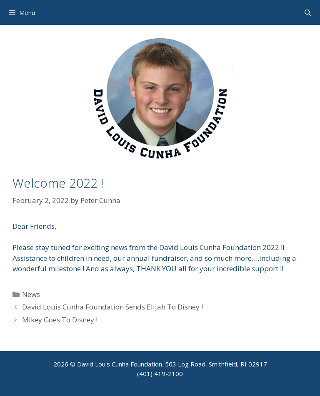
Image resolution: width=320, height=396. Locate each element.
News (31, 294)
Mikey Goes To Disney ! (60, 319)
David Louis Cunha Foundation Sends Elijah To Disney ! (112, 307)
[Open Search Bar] (307, 12)
